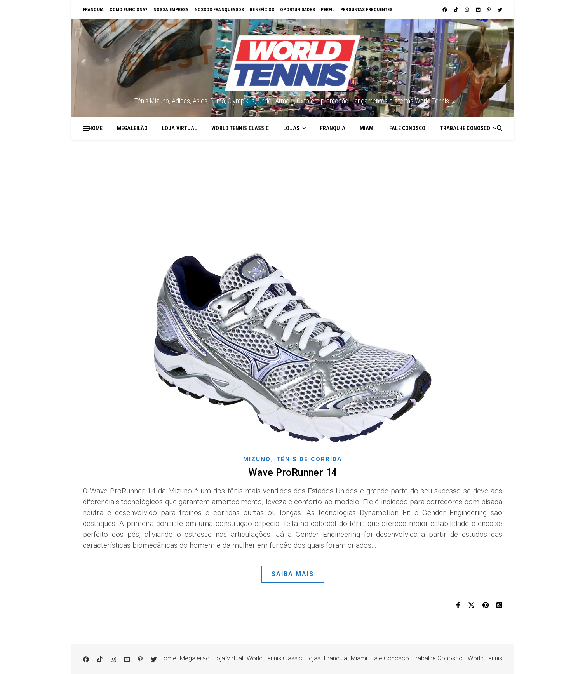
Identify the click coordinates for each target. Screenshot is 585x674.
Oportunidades (297, 9)
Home (96, 128)
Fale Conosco (407, 128)
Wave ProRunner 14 (292, 472)
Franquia (93, 9)
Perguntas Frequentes (366, 9)
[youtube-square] (479, 9)
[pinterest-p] (489, 9)
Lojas (291, 128)
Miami (367, 128)
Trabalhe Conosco (465, 128)
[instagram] (467, 9)
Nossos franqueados (219, 9)
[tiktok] (457, 9)
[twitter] (500, 9)
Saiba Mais (293, 574)
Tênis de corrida (309, 459)
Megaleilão (132, 128)
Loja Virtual (179, 128)
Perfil (328, 9)
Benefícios (262, 9)
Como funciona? (129, 9)
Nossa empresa (170, 9)
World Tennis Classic (240, 128)
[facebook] (445, 9)
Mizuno (257, 459)
